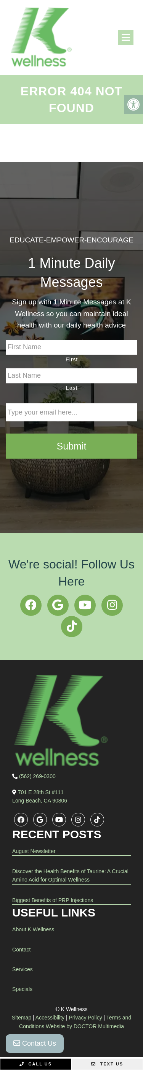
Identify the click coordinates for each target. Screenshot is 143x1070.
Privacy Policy (85, 1018)
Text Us (107, 1064)
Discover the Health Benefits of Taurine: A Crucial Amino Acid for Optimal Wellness (70, 875)
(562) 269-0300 (37, 776)
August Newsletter (34, 851)
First (72, 359)
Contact (21, 950)
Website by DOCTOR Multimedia (85, 1026)
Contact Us (34, 1043)
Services (22, 969)
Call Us (35, 1064)
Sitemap (21, 1018)
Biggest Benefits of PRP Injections (52, 900)
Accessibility (49, 1018)
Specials (22, 989)
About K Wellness (33, 929)
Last (71, 388)
